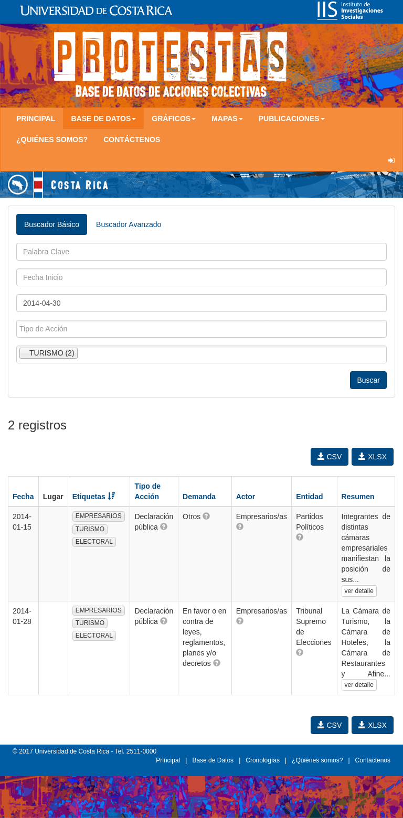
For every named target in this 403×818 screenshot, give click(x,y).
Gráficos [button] (174, 118)
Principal (35, 118)
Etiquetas (93, 496)
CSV (329, 457)
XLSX (372, 457)
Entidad (309, 496)
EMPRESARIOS (99, 516)
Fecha (23, 496)
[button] (163, 526)
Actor (246, 496)
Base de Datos (213, 760)
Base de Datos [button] (103, 118)
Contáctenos (131, 139)
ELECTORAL (94, 541)
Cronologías (263, 760)
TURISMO (90, 529)
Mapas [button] (227, 118)
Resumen (358, 496)
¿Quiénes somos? (52, 139)
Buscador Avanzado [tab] (128, 224)
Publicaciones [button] (292, 118)
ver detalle (359, 591)
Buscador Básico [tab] (51, 224)
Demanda (199, 496)
